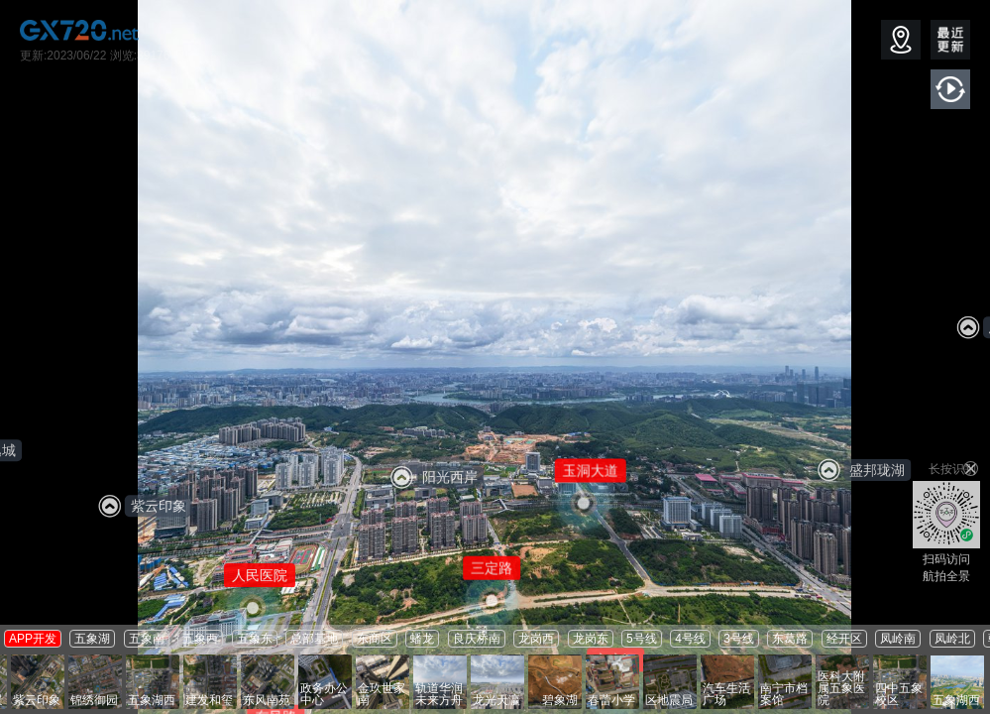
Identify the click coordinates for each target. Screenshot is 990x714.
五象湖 (92, 639)
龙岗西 (536, 639)
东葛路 (790, 639)
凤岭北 (952, 639)
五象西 (200, 639)
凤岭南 (898, 639)
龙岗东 (590, 639)
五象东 (255, 639)
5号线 (641, 639)
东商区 (374, 639)
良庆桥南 (476, 639)
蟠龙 (422, 639)
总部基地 (314, 639)
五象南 (147, 639)
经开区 (844, 639)
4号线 (690, 639)
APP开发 (32, 639)
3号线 (738, 639)
